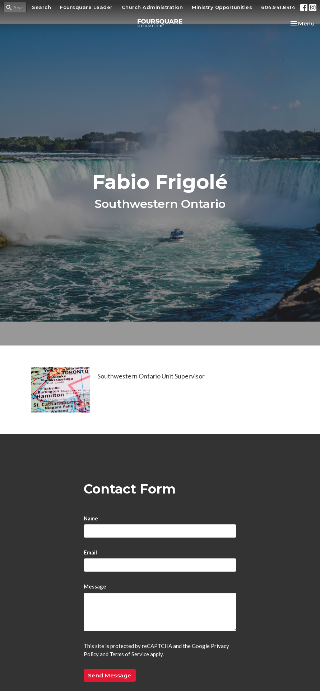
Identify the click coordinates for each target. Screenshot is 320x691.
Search (41, 7)
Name (91, 518)
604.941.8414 (278, 7)
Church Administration (152, 7)
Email (90, 552)
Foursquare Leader (86, 7)
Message (95, 586)
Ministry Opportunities (222, 7)
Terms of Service (129, 654)
